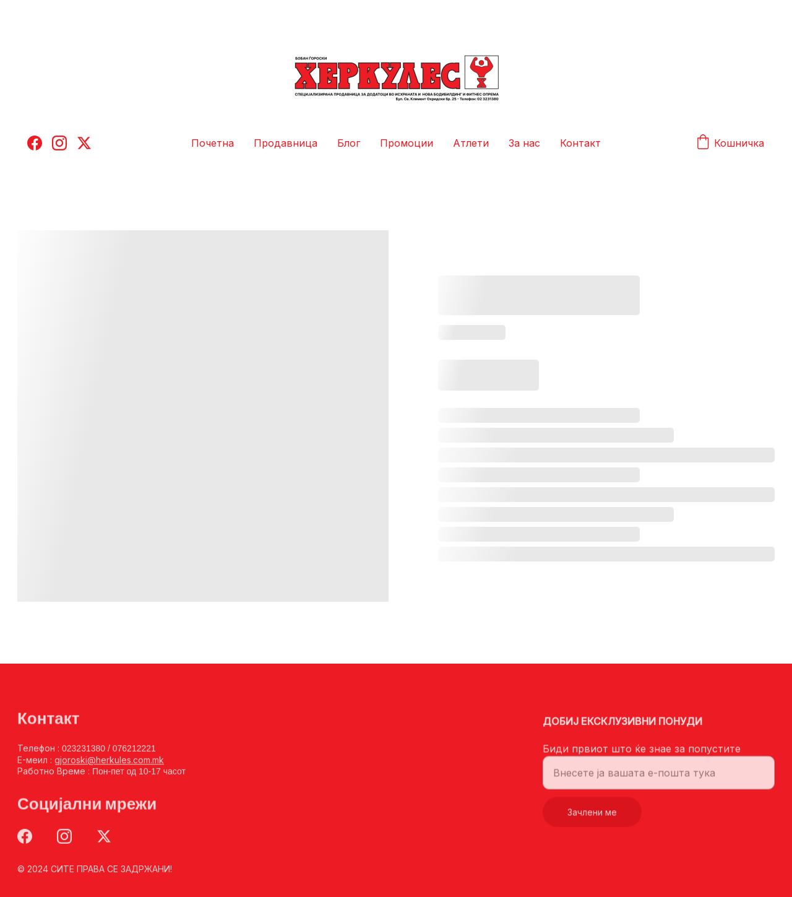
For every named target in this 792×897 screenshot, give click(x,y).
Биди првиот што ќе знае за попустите (642, 753)
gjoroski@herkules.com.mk (109, 761)
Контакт (580, 143)
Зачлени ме (592, 817)
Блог (348, 143)
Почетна (212, 143)
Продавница (285, 143)
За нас (524, 143)
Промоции (406, 143)
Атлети (471, 143)
